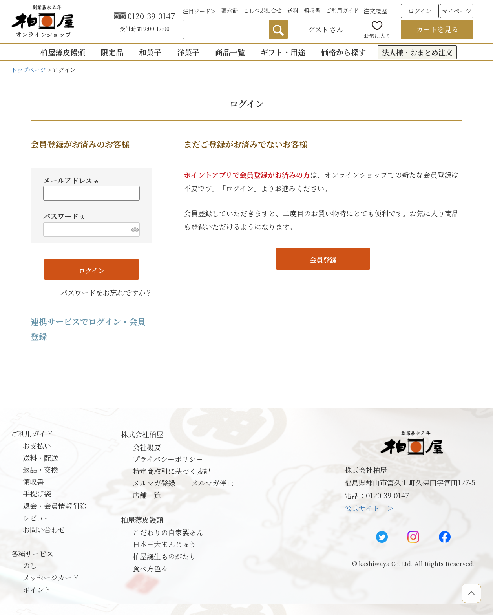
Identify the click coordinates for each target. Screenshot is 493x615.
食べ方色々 (150, 568)
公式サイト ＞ (369, 508)
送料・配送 (40, 458)
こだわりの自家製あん (168, 532)
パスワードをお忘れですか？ (106, 292)
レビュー (37, 518)
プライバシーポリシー (168, 459)
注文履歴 (375, 11)
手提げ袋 (37, 493)
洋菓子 (188, 52)
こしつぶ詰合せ (262, 10)
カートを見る (437, 29)
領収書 (312, 10)
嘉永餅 (229, 10)
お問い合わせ (44, 529)
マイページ (456, 11)
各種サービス (32, 553)
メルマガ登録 (154, 483)
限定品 (112, 52)
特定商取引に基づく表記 (171, 471)
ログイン (419, 11)
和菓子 (150, 52)
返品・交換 (40, 469)
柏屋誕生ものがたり (164, 556)
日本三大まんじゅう (164, 544)
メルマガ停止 (212, 483)
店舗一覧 (147, 495)
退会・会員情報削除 (54, 505)
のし (30, 565)
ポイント (37, 589)
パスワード (65, 216)
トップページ (28, 70)
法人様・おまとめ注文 (417, 52)
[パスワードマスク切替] (134, 229)
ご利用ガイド (342, 10)
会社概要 (147, 447)
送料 (292, 10)
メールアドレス (72, 180)
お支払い (37, 445)
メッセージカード (51, 577)
